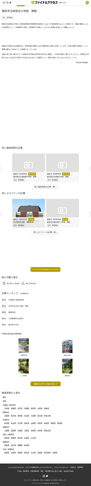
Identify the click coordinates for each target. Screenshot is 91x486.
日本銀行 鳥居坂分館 (16, 300)
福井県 (26, 423)
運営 (42, 471)
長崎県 (20, 452)
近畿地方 (6, 427)
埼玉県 (26, 416)
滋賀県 (13, 430)
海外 (4, 397)
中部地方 (6, 420)
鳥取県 (6, 438)
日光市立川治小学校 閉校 (18, 306)
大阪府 (26, 430)
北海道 (6, 408)
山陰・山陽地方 (8, 434)
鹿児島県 (47, 452)
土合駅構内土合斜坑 (15, 318)
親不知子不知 (13, 325)
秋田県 (33, 408)
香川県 (13, 445)
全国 (4, 401)
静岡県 (53, 423)
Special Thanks (69, 471)
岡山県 (20, 438)
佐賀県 (13, 452)
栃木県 (13, 416)
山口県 (33, 438)
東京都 (39, 416)
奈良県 (39, 430)
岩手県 (20, 408)
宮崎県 (39, 452)
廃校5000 (12, 312)
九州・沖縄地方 (8, 449)
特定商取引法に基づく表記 (53, 471)
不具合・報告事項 (23, 471)
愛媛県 (20, 445)
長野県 (39, 423)
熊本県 (26, 452)
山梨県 (33, 423)
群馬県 (20, 416)
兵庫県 (33, 430)
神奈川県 (47, 416)
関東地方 (6, 412)
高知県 (26, 445)
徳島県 (6, 445)
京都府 (20, 430)
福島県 (46, 408)
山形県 (39, 408)
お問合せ (73, 467)
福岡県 (6, 452)
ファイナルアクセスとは (16, 467)
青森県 (13, 408)
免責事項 (80, 467)
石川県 (20, 423)
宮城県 (26, 408)
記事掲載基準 (34, 471)
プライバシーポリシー (61, 467)
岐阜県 (46, 423)
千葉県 (33, 416)
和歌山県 (47, 430)
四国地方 (6, 442)
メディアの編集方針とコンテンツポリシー (39, 467)
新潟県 (6, 423)
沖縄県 (54, 452)
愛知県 (59, 423)
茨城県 (6, 416)
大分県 (33, 452)
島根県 (13, 438)
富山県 (13, 423)
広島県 (26, 438)
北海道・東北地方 (9, 405)
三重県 (6, 430)
